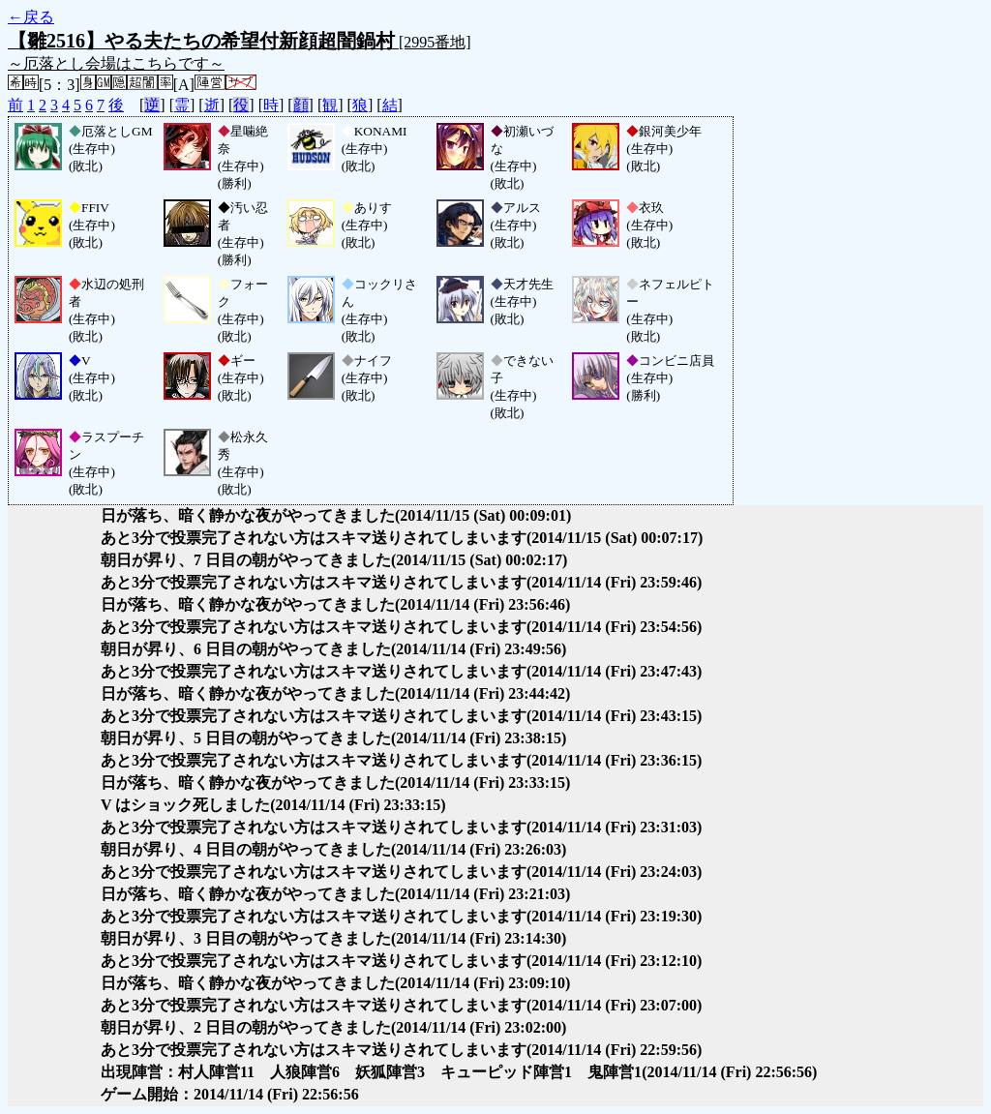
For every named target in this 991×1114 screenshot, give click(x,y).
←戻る (31, 17)
